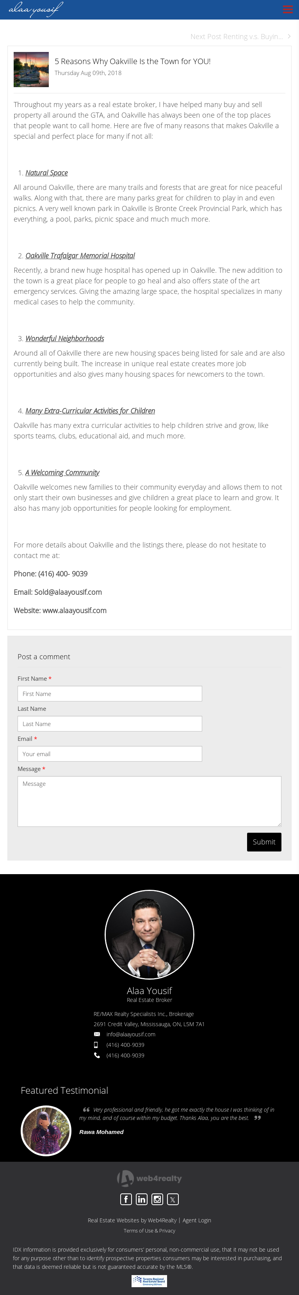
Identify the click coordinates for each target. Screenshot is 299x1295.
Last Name (32, 708)
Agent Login (197, 1220)
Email (27, 738)
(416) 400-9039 (125, 1044)
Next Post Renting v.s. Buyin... (241, 36)
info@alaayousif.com (131, 1034)
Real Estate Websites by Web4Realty (132, 1220)
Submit (264, 841)
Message (31, 769)
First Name (35, 678)
